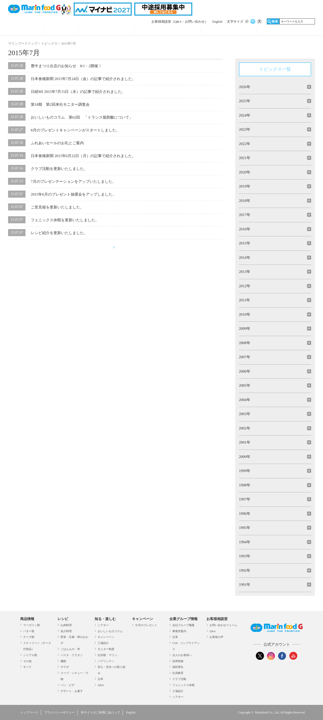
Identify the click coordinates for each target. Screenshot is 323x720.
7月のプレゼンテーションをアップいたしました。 (73, 181)
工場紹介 (103, 642)
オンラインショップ (284, 31)
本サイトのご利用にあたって (100, 712)
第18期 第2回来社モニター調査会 (60, 104)
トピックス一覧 (275, 69)
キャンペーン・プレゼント (167, 31)
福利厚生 (177, 666)
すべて (27, 666)
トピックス (49, 43)
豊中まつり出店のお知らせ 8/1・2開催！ (66, 66)
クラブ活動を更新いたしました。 (59, 169)
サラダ (65, 666)
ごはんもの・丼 (70, 649)
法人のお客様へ (182, 655)
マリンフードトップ (23, 43)
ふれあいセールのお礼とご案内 (57, 143)
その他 (27, 661)
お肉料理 (66, 625)
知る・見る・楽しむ (106, 31)
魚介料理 (66, 631)
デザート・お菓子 (72, 691)
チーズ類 (28, 636)
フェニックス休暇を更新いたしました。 (65, 220)
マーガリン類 (31, 625)
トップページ (29, 712)
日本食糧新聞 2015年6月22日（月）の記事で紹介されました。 (83, 156)
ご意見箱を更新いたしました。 (57, 207)
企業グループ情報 (228, 31)
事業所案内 (179, 631)
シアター (103, 625)
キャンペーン (106, 636)
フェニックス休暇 (183, 685)
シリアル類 (30, 655)
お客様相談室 (179, 21)
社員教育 (177, 672)
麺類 (63, 661)
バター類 (28, 631)
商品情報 (26, 31)
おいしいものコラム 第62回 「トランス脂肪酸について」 (82, 117)
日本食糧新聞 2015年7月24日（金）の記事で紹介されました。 (83, 79)
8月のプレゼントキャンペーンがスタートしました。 (75, 130)
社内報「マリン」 (109, 655)
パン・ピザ (67, 685)
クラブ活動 (179, 678)
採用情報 (177, 661)
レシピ (61, 31)
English (217, 21)
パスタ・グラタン (72, 655)
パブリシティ (106, 661)
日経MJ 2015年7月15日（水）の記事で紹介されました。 (78, 92)
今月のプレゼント (146, 625)
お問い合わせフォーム (223, 625)
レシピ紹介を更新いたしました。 (59, 233)
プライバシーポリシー (59, 712)
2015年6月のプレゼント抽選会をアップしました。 (73, 194)
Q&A (101, 685)
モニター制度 (106, 649)
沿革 (100, 678)
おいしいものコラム (110, 631)
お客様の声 (216, 636)
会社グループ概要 (183, 625)
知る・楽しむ (105, 619)
